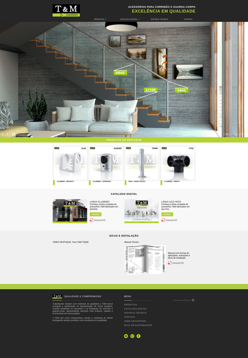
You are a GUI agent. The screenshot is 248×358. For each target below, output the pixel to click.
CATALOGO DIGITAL (132, 18)
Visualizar (95, 214)
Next (7, 135)
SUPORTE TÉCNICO (160, 19)
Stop (13, 135)
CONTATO (189, 19)
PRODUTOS (106, 18)
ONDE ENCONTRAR (135, 321)
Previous (3, 135)
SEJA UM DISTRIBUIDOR (138, 325)
